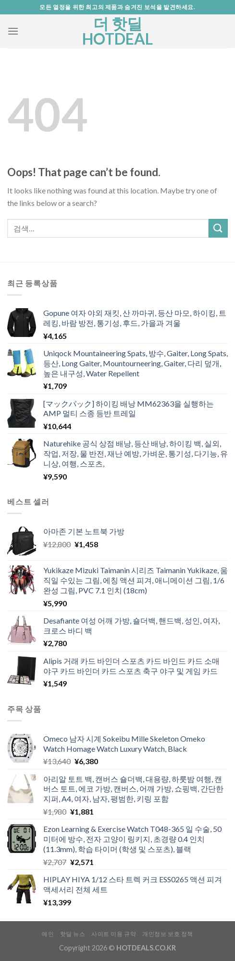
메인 (48, 933)
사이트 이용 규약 (113, 933)
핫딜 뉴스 (73, 933)
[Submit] (218, 228)
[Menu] (13, 31)
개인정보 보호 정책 (167, 933)
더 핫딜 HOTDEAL (117, 31)
